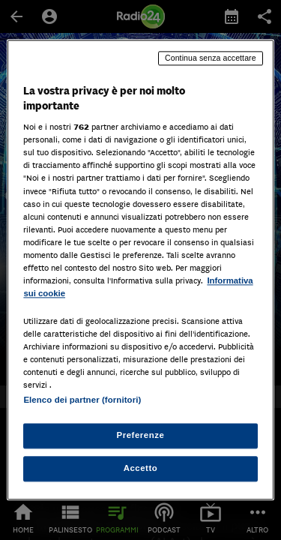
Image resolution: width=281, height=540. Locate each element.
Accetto (141, 468)
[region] (140, 269)
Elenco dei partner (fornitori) (82, 400)
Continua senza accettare (210, 57)
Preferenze (141, 435)
